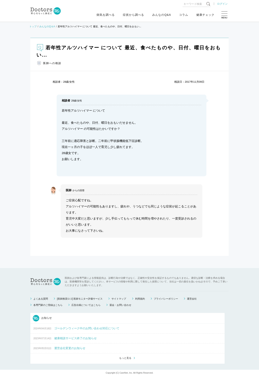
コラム (183, 14)
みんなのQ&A (161, 14)
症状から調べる (133, 14)
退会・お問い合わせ (120, 305)
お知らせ (42, 318)
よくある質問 (40, 298)
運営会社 (192, 298)
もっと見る (125, 358)
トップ (33, 26)
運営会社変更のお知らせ (69, 348)
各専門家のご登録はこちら (48, 305)
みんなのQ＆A (47, 26)
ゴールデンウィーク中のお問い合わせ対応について (86, 328)
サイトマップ (118, 298)
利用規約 (140, 298)
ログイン (222, 3)
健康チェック (205, 14)
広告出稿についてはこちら (86, 305)
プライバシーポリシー (166, 298)
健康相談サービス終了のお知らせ (75, 338)
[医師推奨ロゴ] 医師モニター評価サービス (80, 298)
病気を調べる (106, 14)
